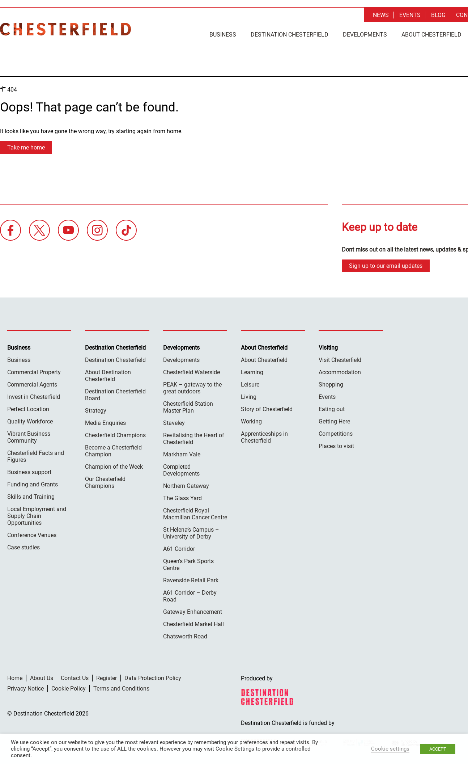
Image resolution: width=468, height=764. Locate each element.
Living (248, 396)
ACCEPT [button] (437, 749)
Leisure (250, 384)
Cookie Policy (68, 688)
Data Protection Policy (152, 678)
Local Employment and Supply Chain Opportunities (36, 516)
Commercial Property (34, 372)
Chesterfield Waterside (191, 372)
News (381, 15)
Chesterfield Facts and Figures (35, 456)
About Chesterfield (431, 34)
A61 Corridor (179, 548)
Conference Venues (31, 535)
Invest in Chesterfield (33, 396)
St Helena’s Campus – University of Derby (191, 533)
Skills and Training (31, 496)
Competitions (336, 433)
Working (251, 421)
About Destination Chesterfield (108, 376)
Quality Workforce (30, 421)
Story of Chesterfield (267, 409)
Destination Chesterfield (65, 29)
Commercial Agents (32, 384)
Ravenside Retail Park (190, 580)
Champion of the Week (114, 466)
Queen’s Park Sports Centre (188, 564)
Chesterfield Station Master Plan (188, 407)
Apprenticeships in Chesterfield (264, 437)
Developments (365, 34)
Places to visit (336, 446)
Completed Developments (181, 470)
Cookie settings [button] (390, 749)
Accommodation (340, 372)
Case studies (23, 547)
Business (222, 34)
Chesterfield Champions (115, 435)
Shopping (331, 384)
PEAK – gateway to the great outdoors (192, 388)
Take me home (26, 147)
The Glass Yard (182, 498)
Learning (252, 372)
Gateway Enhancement (192, 611)
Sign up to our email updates (385, 265)
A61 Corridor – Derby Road (190, 596)
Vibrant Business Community (28, 437)
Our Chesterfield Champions (105, 482)
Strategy (95, 410)
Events (410, 15)
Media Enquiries (105, 422)
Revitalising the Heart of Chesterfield (193, 439)
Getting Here (334, 421)
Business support (29, 472)
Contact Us (75, 678)
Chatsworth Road (185, 636)
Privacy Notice (25, 688)
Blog (438, 15)
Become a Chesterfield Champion (113, 451)
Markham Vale (181, 454)
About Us (41, 678)
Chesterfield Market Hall (193, 624)
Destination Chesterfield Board (115, 395)
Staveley (174, 422)
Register (106, 678)
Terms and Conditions (121, 688)
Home (14, 678)
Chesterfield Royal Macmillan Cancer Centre (195, 514)
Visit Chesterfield (340, 359)
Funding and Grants (32, 484)
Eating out (332, 409)
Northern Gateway (186, 485)
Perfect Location (28, 409)
